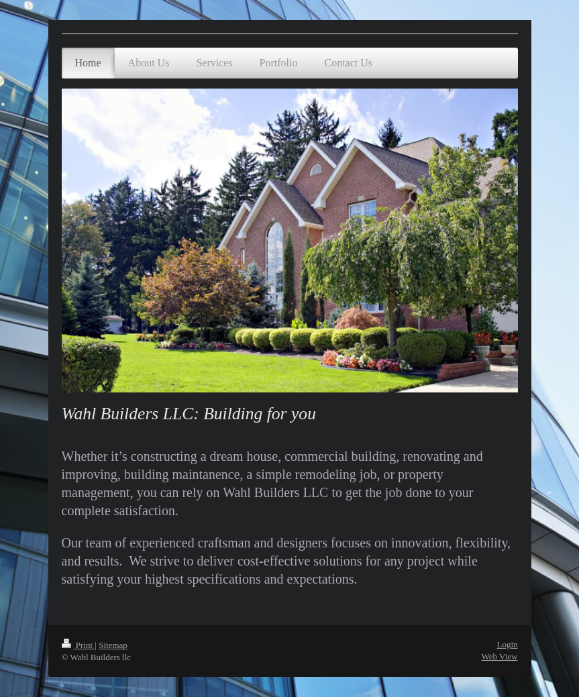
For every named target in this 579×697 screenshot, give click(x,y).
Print (78, 645)
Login (506, 644)
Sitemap (113, 645)
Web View (500, 656)
